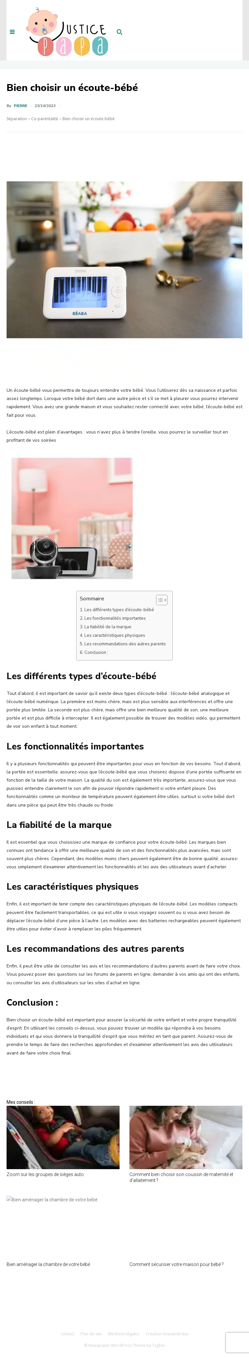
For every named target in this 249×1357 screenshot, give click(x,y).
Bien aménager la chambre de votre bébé (48, 1264)
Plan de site (91, 1334)
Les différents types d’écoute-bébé (119, 610)
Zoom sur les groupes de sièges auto (45, 1174)
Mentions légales (123, 1334)
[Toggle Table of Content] (158, 600)
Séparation (17, 119)
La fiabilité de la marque (107, 627)
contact (67, 1334)
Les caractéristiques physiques (114, 635)
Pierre (20, 106)
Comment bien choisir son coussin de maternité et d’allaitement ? (181, 1177)
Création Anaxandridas (167, 1334)
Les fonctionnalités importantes (115, 618)
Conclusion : (96, 653)
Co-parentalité (44, 119)
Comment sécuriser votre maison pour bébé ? (176, 1264)
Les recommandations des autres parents (125, 644)
